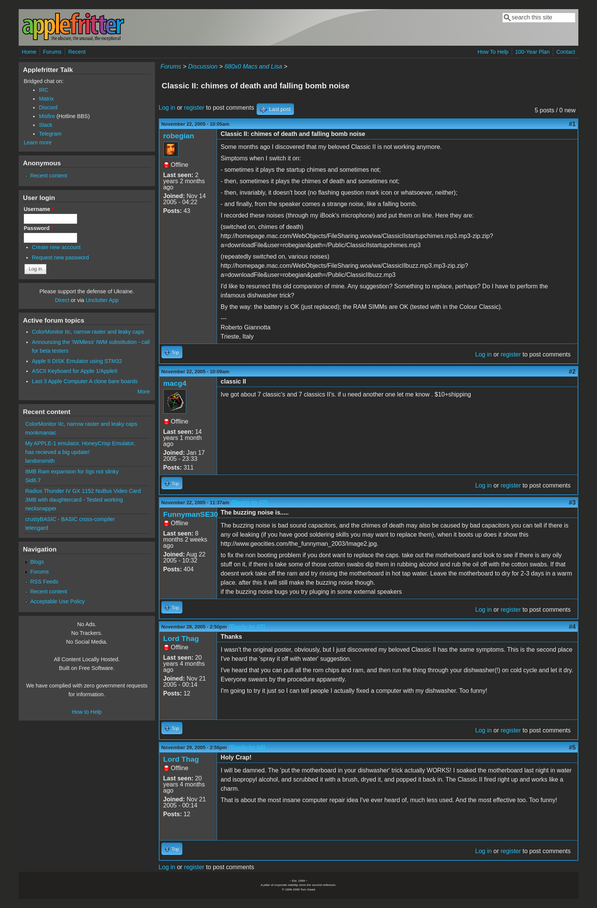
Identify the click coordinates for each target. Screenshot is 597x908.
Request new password (60, 257)
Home (29, 52)
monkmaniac (40, 433)
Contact (565, 52)
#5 (572, 747)
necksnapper (40, 508)
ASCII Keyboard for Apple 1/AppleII (75, 371)
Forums (52, 52)
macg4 (175, 383)
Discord (48, 107)
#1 (572, 124)
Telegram (50, 134)
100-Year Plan (532, 52)
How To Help (492, 52)
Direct (62, 300)
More (143, 391)
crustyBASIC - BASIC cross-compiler (70, 519)
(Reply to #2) (249, 502)
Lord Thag (181, 639)
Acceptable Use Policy (57, 601)
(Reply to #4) (247, 747)
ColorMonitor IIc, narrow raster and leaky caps (88, 332)
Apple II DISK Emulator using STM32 (77, 361)
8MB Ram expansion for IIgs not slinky (72, 471)
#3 (572, 502)
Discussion (202, 66)
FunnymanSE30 (190, 514)
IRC (43, 90)
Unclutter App (102, 300)
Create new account (56, 247)
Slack (45, 125)
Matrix (46, 99)
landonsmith (40, 461)
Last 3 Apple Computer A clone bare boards (85, 381)
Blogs (37, 562)
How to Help (87, 712)
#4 (572, 626)
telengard (36, 528)
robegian (178, 136)
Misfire (47, 116)
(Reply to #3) (247, 626)
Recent (77, 52)
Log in (167, 107)
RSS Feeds (44, 582)
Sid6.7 (33, 480)
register (194, 107)
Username (39, 209)
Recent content (48, 176)
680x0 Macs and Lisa (253, 66)
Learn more (38, 142)
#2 (572, 371)
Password (38, 228)
